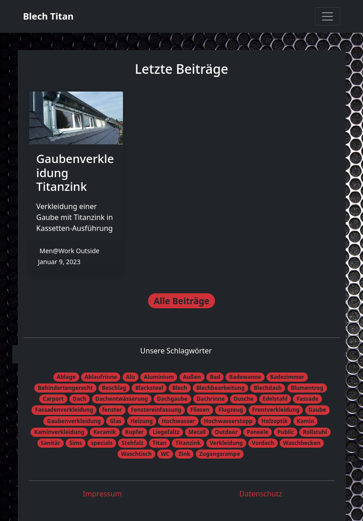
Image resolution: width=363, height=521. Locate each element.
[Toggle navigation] (327, 16)
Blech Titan (48, 16)
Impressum (102, 494)
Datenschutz (261, 494)
